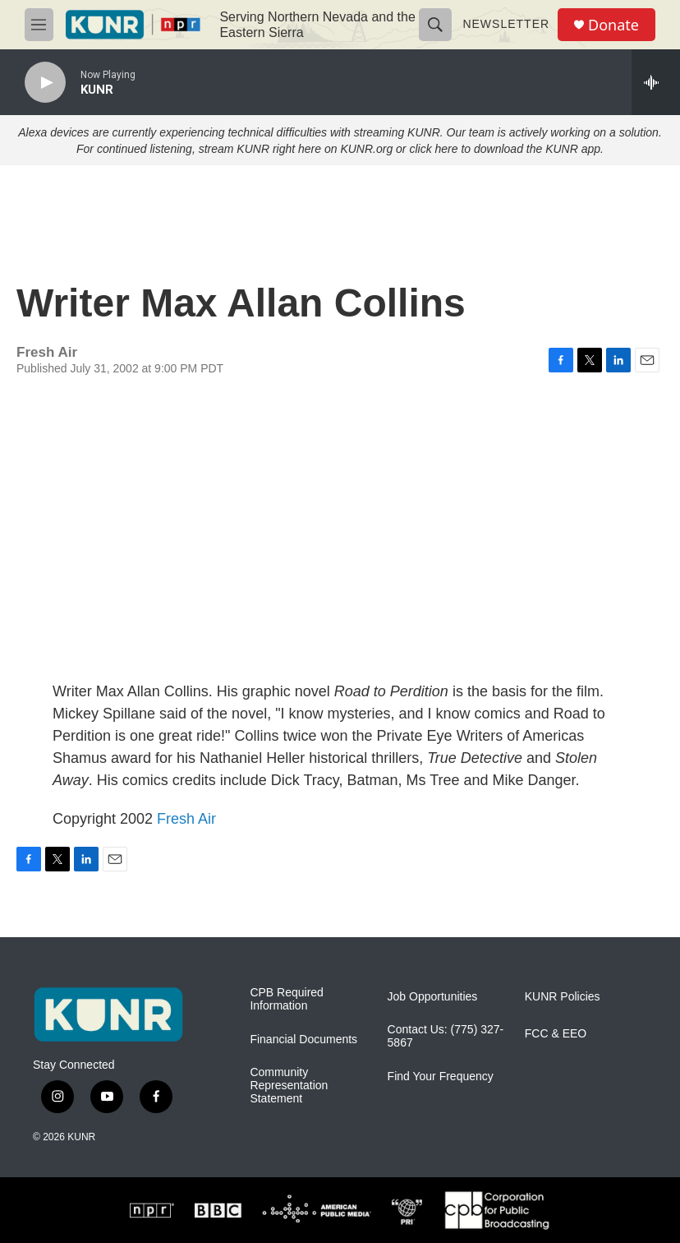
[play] (45, 82)
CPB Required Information (287, 999)
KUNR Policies (562, 997)
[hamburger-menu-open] (39, 24)
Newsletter (505, 23)
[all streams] (656, 82)
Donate (613, 25)
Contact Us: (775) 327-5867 (446, 1036)
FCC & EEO (555, 1034)
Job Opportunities (433, 997)
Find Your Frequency (441, 1076)
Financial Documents (303, 1039)
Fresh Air (186, 819)
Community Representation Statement (289, 1085)
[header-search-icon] (435, 24)
